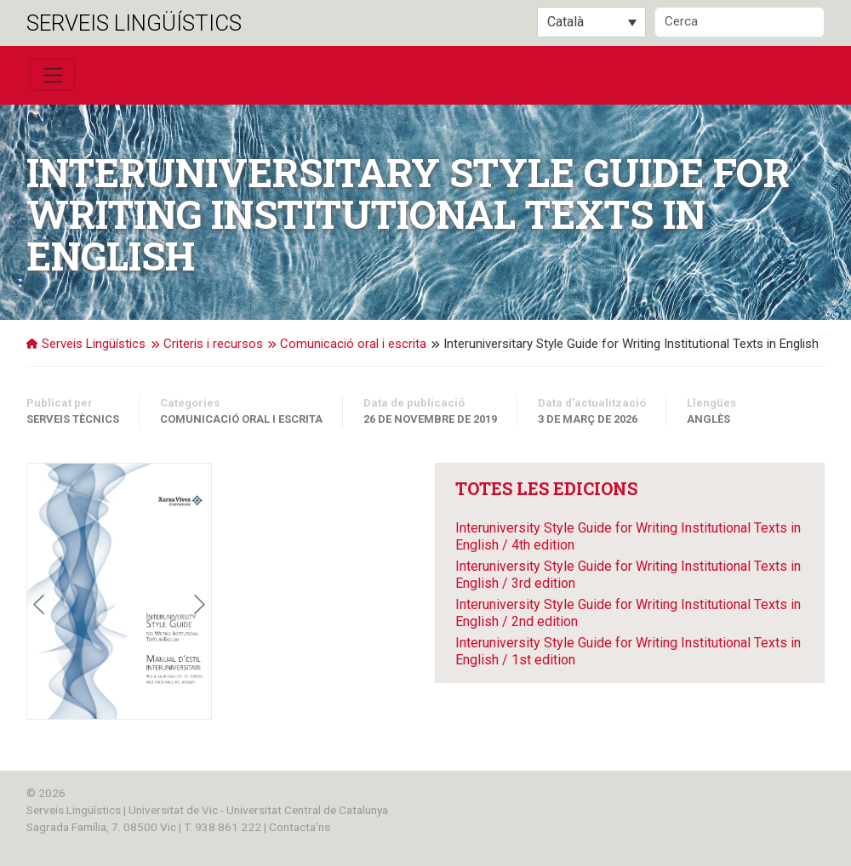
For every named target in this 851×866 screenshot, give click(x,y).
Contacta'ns (299, 827)
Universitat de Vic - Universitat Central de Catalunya (258, 810)
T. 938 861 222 (222, 827)
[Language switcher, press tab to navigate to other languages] (591, 22)
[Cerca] (739, 22)
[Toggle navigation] (52, 75)
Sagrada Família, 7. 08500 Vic (101, 827)
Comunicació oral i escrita (241, 419)
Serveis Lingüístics (134, 23)
